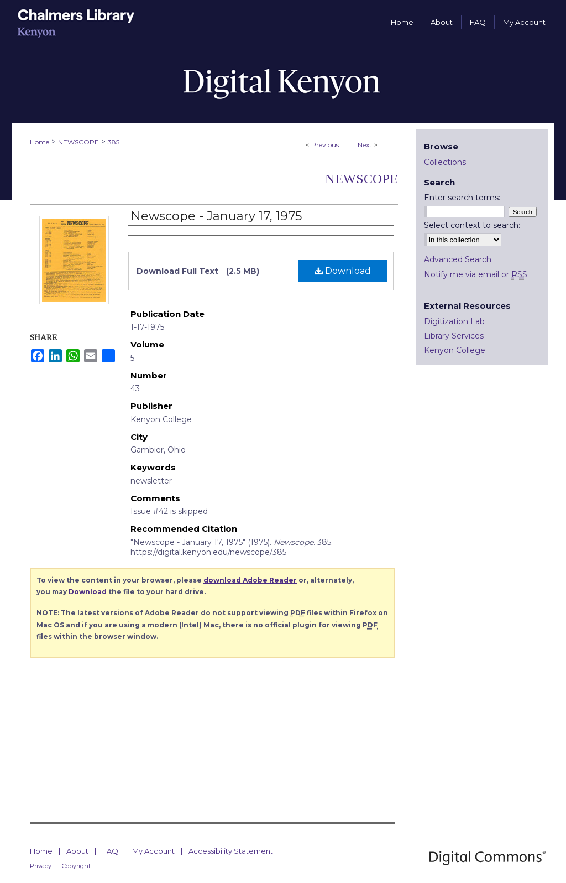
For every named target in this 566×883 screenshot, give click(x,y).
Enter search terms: (462, 197)
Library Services (454, 336)
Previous (325, 145)
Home (39, 142)
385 (113, 142)
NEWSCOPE (78, 142)
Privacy (40, 866)
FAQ (110, 850)
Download (343, 271)
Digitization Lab (454, 321)
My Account (153, 850)
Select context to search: (472, 225)
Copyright (76, 866)
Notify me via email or (475, 274)
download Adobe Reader (250, 580)
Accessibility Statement (230, 850)
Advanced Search (457, 259)
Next (365, 145)
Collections (445, 162)
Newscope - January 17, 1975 (216, 216)
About (77, 850)
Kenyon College (454, 350)
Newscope (361, 179)
